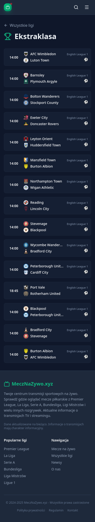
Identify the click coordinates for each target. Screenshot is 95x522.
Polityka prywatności (31, 510)
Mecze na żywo (63, 449)
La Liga (9, 455)
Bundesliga (13, 469)
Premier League (16, 449)
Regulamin (56, 510)
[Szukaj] (76, 7)
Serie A (9, 462)
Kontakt (72, 510)
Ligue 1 (10, 482)
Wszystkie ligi (19, 25)
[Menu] (86, 7)
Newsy (56, 462)
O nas (56, 469)
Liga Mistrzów (15, 476)
